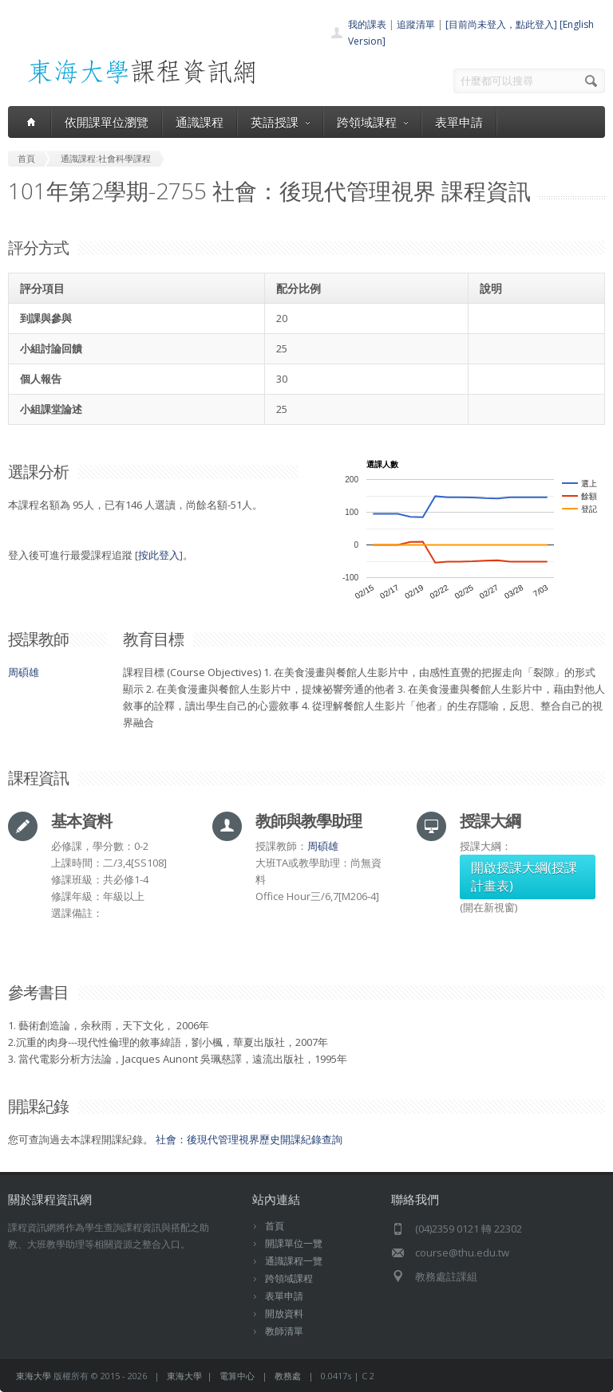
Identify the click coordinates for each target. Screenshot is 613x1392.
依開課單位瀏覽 (106, 122)
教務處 (288, 1376)
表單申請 (459, 122)
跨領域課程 (372, 122)
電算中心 (237, 1376)
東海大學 (33, 1376)
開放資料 (284, 1313)
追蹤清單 (416, 24)
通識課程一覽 (293, 1261)
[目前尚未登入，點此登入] (501, 24)
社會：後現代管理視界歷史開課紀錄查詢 (249, 1139)
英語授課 (280, 122)
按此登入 (159, 555)
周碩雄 (23, 672)
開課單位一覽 (293, 1243)
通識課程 (199, 122)
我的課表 (367, 24)
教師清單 (284, 1331)
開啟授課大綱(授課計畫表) (524, 877)
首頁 (274, 1226)
